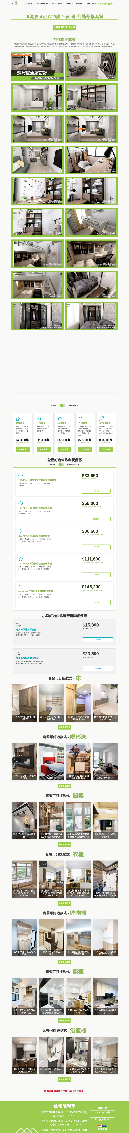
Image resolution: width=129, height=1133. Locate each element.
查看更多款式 (64, 727)
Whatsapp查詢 (105, 3)
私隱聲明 (102, 1129)
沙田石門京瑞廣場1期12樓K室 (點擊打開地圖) (64, 1112)
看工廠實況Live (102, 1119)
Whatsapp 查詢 (102, 1112)
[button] (30, 4)
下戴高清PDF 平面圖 (64, 27)
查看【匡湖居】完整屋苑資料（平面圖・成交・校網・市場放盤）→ (65, 1091)
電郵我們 (102, 1108)
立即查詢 (22, 449)
